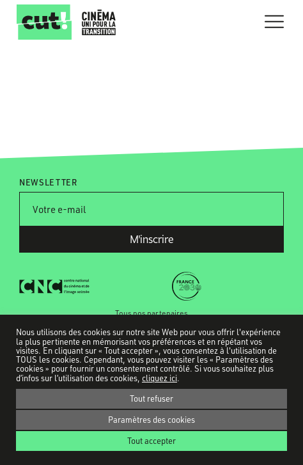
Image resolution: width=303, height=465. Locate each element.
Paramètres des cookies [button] (151, 419)
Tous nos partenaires (151, 313)
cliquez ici (159, 378)
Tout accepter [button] (151, 441)
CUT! (44, 22)
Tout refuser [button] (151, 398)
